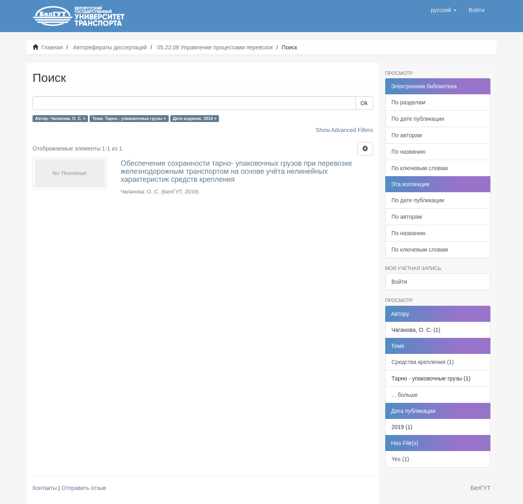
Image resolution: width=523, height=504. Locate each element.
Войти (399, 281)
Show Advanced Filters (344, 130)
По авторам (407, 135)
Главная (52, 47)
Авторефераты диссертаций (110, 47)
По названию (409, 151)
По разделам (408, 102)
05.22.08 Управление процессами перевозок (215, 47)
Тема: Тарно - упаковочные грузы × (129, 118)
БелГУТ (480, 488)
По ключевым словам (420, 168)
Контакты (45, 488)
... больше (405, 395)
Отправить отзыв (83, 488)
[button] (444, 10)
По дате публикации (418, 119)
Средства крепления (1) (423, 362)
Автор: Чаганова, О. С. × (60, 118)
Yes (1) (400, 459)
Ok (364, 103)
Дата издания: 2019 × (195, 118)
